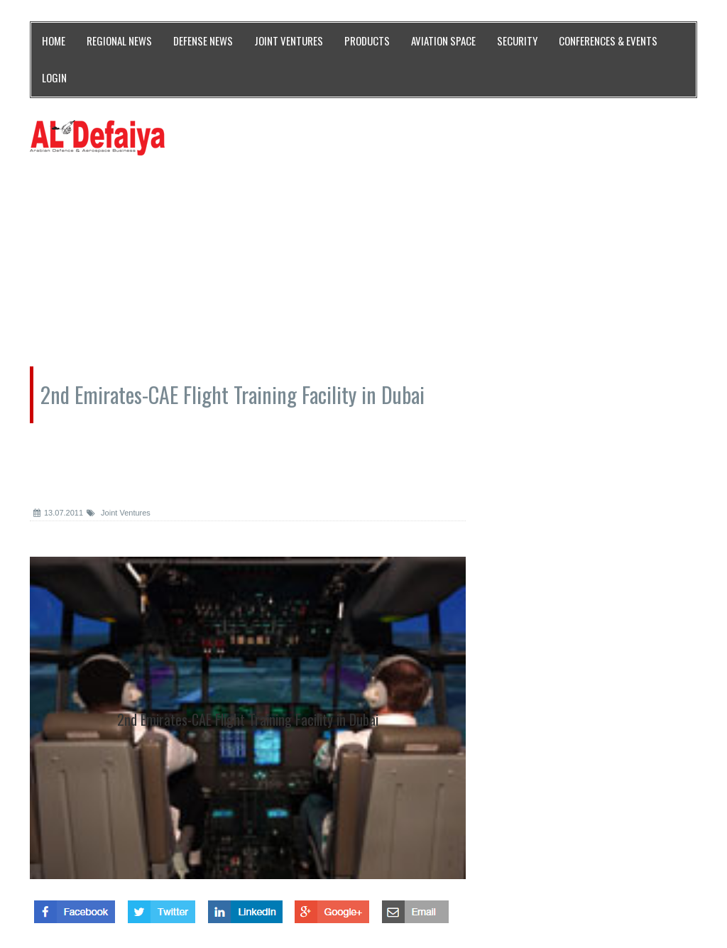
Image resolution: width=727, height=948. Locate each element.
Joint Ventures (119, 512)
